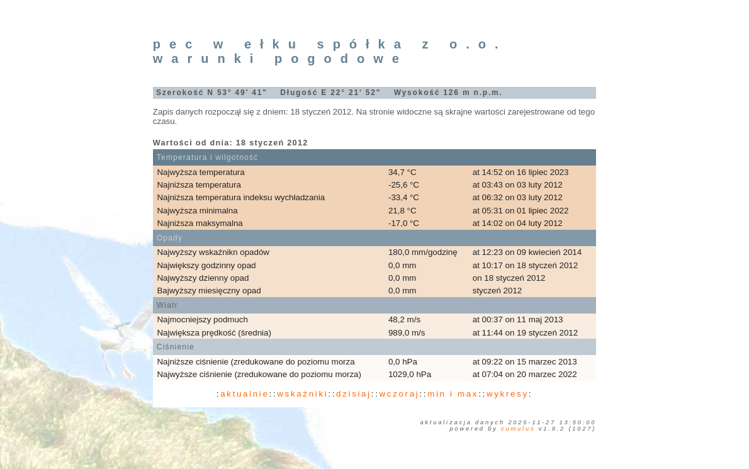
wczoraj (400, 393)
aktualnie (244, 393)
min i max (452, 393)
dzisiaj (353, 393)
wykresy (508, 393)
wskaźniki (302, 393)
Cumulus (518, 429)
